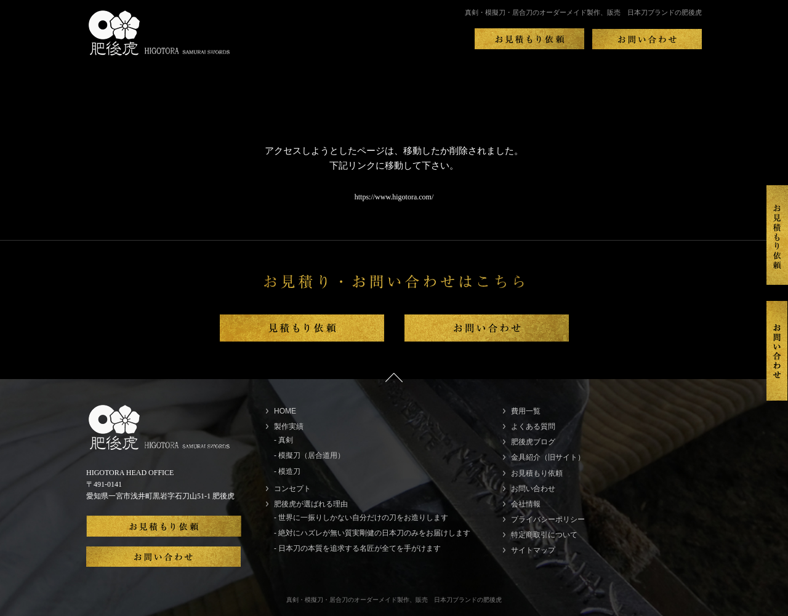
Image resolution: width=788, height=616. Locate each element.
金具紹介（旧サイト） (548, 457)
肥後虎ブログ (533, 442)
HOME (285, 411)
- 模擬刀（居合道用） (309, 455)
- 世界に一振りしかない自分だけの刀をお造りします (361, 517)
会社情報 (526, 504)
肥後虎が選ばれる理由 (311, 504)
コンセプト (292, 488)
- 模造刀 (287, 471)
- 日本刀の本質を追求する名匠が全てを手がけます (357, 548)
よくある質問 (533, 426)
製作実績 (289, 426)
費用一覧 (526, 411)
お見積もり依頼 (537, 473)
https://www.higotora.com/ (394, 197)
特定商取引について (544, 534)
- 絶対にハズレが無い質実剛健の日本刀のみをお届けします (372, 533)
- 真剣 (283, 440)
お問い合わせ (533, 488)
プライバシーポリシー (548, 519)
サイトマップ (533, 550)
